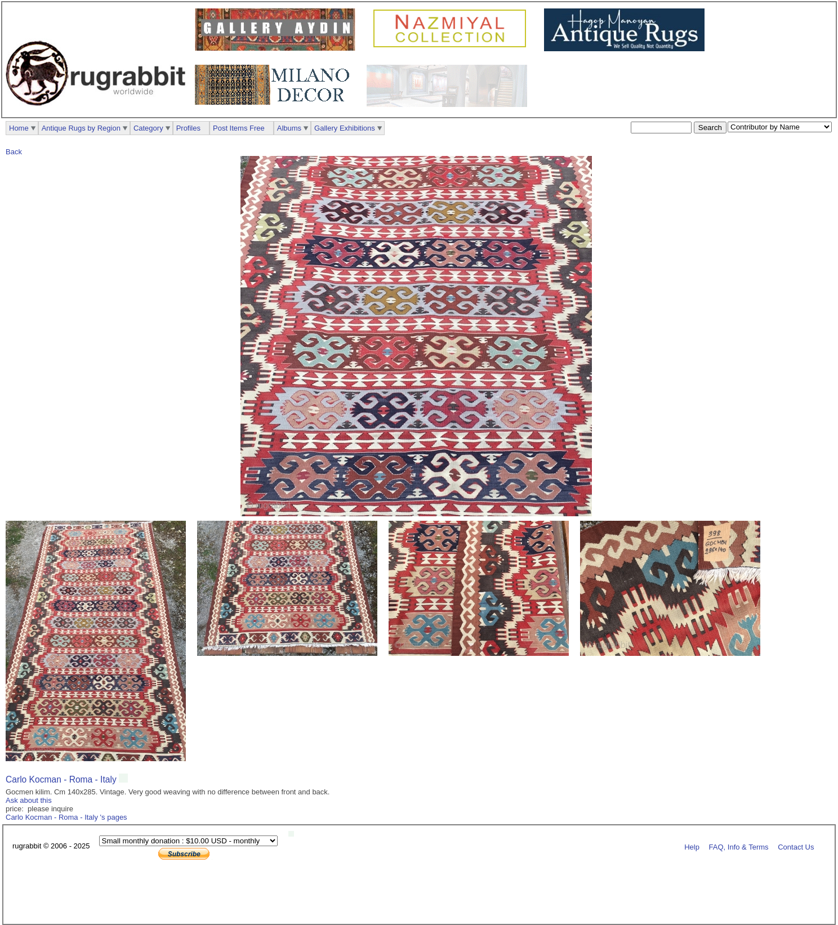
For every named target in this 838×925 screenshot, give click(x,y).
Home (19, 128)
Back (14, 152)
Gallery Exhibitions (344, 128)
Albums (289, 128)
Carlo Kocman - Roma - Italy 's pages (66, 817)
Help (691, 846)
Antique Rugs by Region (81, 128)
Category (148, 128)
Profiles (188, 128)
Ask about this (29, 800)
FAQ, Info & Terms (739, 846)
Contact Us (796, 846)
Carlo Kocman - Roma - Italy (62, 779)
